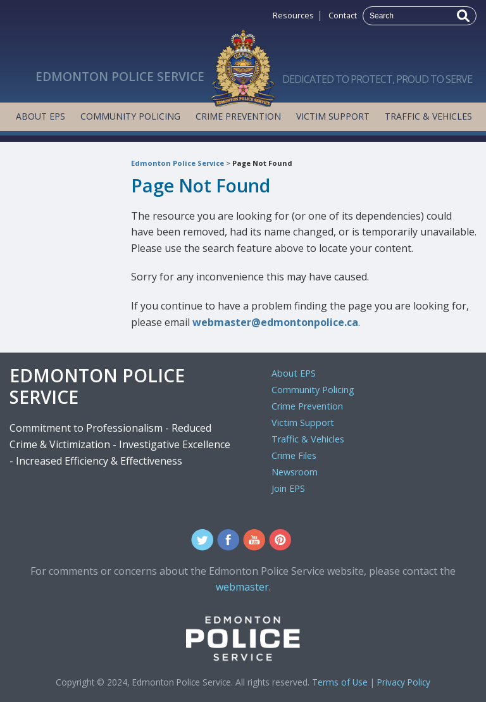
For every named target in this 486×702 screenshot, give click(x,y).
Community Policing (130, 116)
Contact (342, 15)
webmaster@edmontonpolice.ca (275, 322)
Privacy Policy (403, 682)
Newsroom (294, 472)
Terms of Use (340, 682)
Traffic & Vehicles (428, 116)
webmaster (242, 587)
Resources (293, 15)
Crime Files (293, 455)
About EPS (40, 116)
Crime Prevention (238, 116)
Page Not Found (262, 163)
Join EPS (288, 488)
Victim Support (333, 116)
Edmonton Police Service (177, 163)
